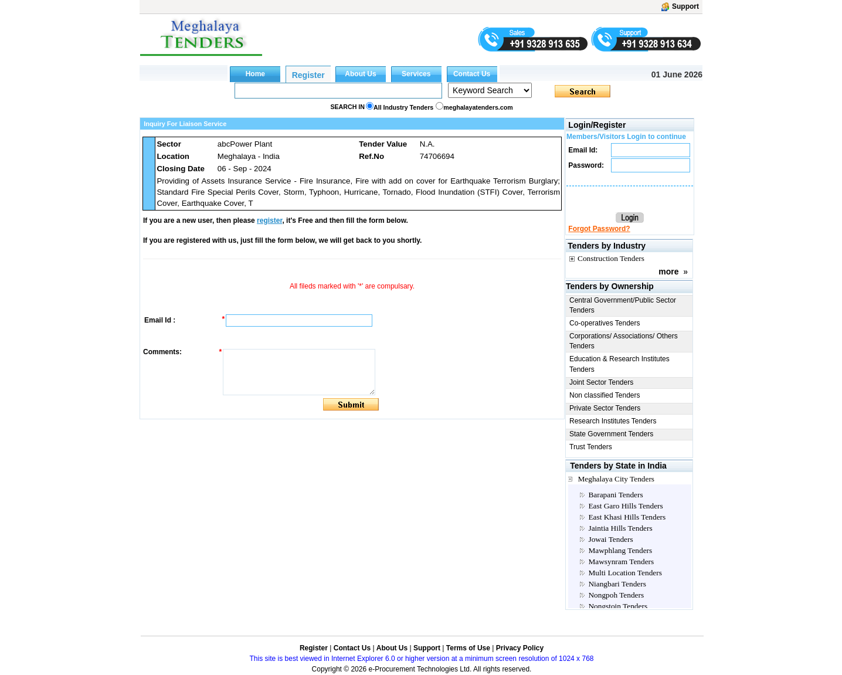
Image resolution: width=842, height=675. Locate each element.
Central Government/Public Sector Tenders (622, 305)
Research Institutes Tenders (613, 421)
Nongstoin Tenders (617, 606)
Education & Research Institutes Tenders (619, 364)
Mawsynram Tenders (621, 561)
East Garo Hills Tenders (625, 505)
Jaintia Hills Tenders (620, 528)
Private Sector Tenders (604, 408)
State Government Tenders (611, 434)
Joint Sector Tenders (601, 382)
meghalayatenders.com (477, 107)
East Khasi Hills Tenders (627, 517)
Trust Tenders (590, 447)
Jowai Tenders (610, 539)
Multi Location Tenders (624, 572)
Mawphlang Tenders (620, 550)
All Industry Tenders (403, 107)
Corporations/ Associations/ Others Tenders (623, 341)
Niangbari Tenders (617, 583)
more (668, 271)
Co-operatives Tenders (604, 323)
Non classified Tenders (604, 395)
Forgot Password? (599, 229)
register (269, 220)
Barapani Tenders (615, 494)
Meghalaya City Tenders (616, 478)
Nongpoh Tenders (616, 595)
